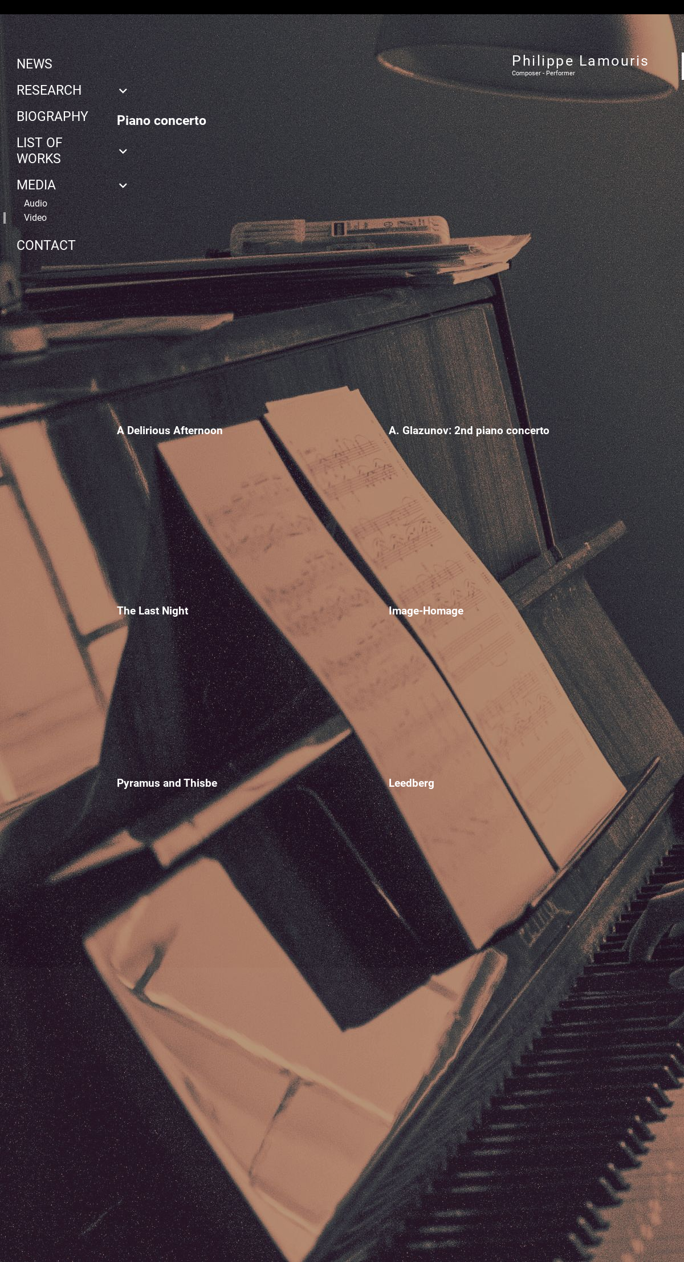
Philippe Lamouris (581, 60)
